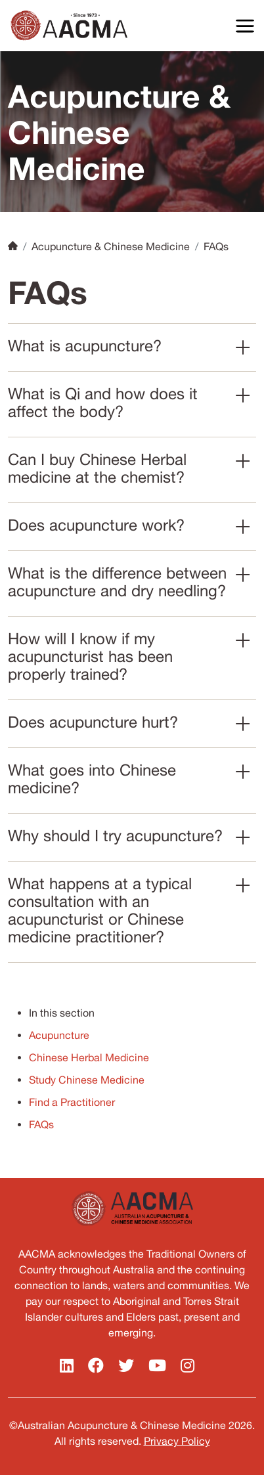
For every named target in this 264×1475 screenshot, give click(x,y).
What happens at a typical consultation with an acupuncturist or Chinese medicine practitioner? (100, 910)
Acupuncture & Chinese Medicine (111, 246)
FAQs (41, 1124)
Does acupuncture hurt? (93, 722)
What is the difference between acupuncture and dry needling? (117, 581)
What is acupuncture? (85, 345)
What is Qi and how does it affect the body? (103, 402)
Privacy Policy (177, 1441)
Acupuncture (59, 1035)
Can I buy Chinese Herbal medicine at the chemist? (97, 468)
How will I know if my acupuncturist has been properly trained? (90, 656)
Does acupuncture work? (96, 525)
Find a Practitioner (72, 1102)
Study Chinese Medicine (86, 1080)
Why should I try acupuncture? (115, 835)
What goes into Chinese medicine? (92, 778)
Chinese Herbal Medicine (89, 1057)
